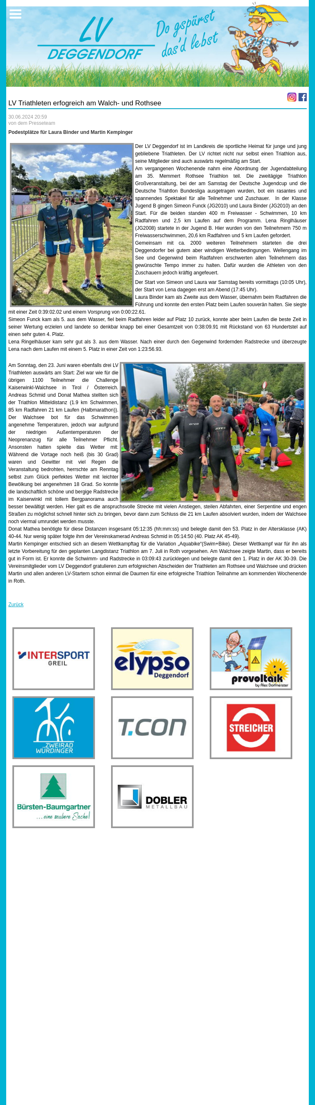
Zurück (16, 604)
